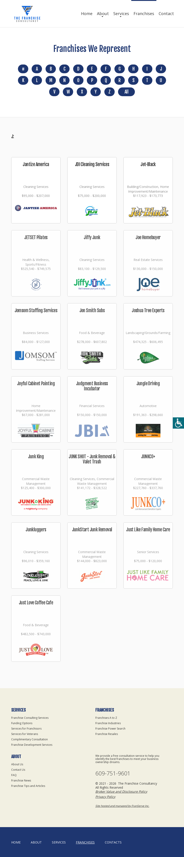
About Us (17, 764)
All (126, 92)
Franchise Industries (108, 723)
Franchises (144, 13)
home (16, 842)
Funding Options (21, 723)
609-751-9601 (112, 773)
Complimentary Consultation (29, 739)
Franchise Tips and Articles (28, 786)
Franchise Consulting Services (29, 718)
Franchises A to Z (106, 718)
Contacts (113, 842)
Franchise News (21, 780)
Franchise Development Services (31, 745)
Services (121, 13)
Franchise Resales (106, 734)
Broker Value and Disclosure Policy (121, 791)
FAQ (14, 775)
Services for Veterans (24, 734)
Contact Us (18, 770)
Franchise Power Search (110, 728)
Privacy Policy (105, 797)
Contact (166, 13)
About (103, 13)
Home (86, 13)
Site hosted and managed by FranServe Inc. (122, 806)
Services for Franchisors (26, 728)
